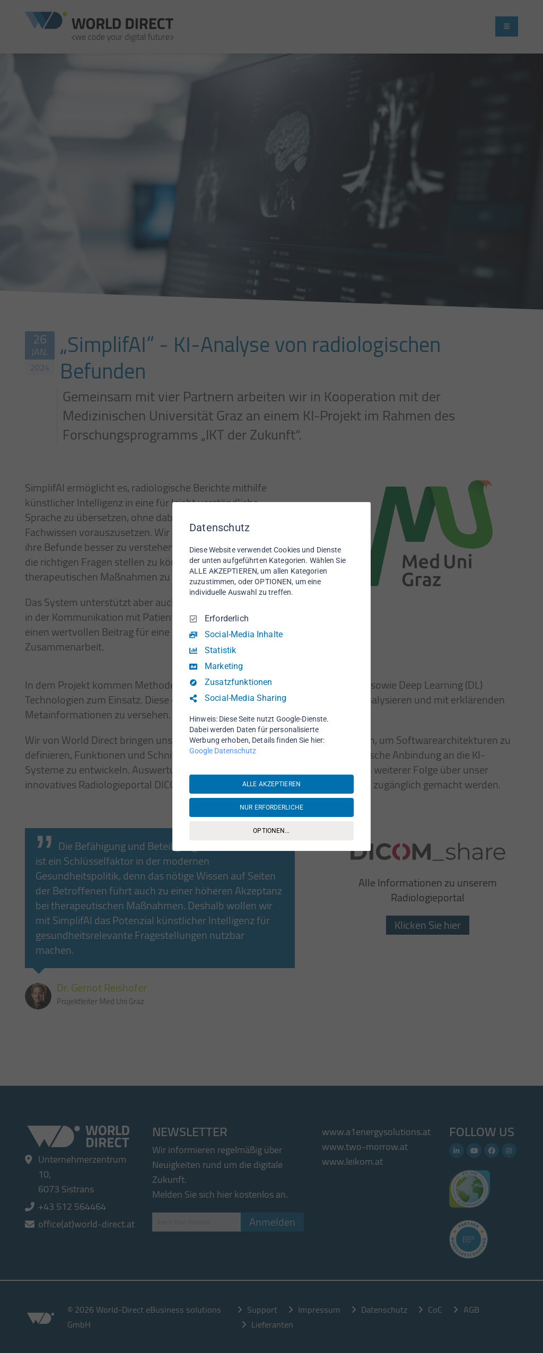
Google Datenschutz (222, 750)
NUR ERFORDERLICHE (271, 807)
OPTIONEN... (271, 830)
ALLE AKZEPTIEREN (271, 784)
